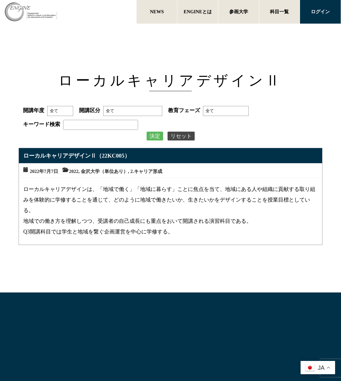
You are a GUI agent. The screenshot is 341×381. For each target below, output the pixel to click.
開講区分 (89, 110)
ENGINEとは (198, 11)
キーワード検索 (41, 124)
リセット (181, 136)
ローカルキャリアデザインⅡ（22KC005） (76, 156)
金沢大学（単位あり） (104, 171)
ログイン (320, 11)
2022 (73, 171)
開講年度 (33, 110)
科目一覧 (279, 11)
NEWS (157, 11)
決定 (155, 136)
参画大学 (238, 11)
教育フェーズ (184, 110)
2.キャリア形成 (146, 171)
